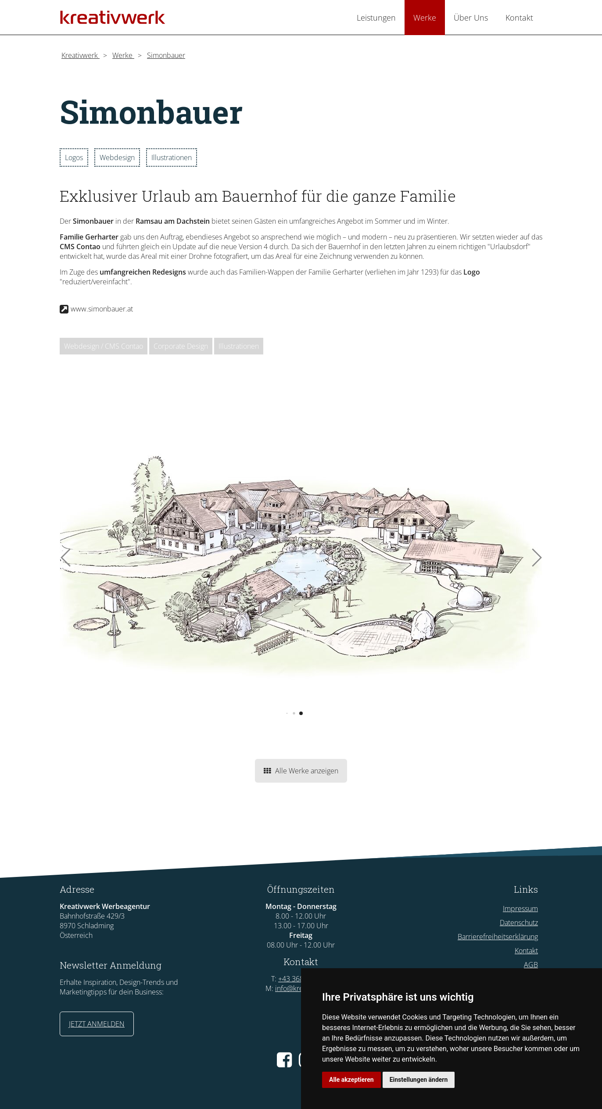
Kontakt (526, 950)
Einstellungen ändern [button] (419, 1079)
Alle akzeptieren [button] (351, 1079)
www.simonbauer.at (102, 309)
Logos (74, 157)
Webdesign (117, 157)
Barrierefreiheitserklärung (498, 936)
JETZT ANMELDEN (97, 1024)
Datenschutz (519, 922)
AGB (531, 964)
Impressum (520, 908)
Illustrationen (171, 157)
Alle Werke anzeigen (301, 771)
